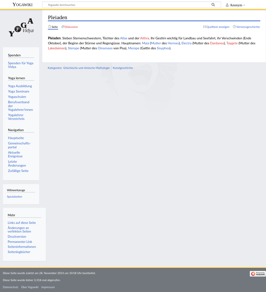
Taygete (232, 43)
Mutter (156, 43)
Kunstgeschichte (123, 67)
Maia (145, 43)
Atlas (123, 38)
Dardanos (217, 43)
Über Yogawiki (30, 287)
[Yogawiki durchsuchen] (131, 5)
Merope (133, 48)
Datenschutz (10, 287)
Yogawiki (22, 4)
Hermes (173, 43)
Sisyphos (163, 48)
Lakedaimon (56, 48)
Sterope (73, 48)
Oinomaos (105, 48)
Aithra (144, 38)
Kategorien (54, 67)
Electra (186, 43)
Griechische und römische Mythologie (86, 67)
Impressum (48, 287)
